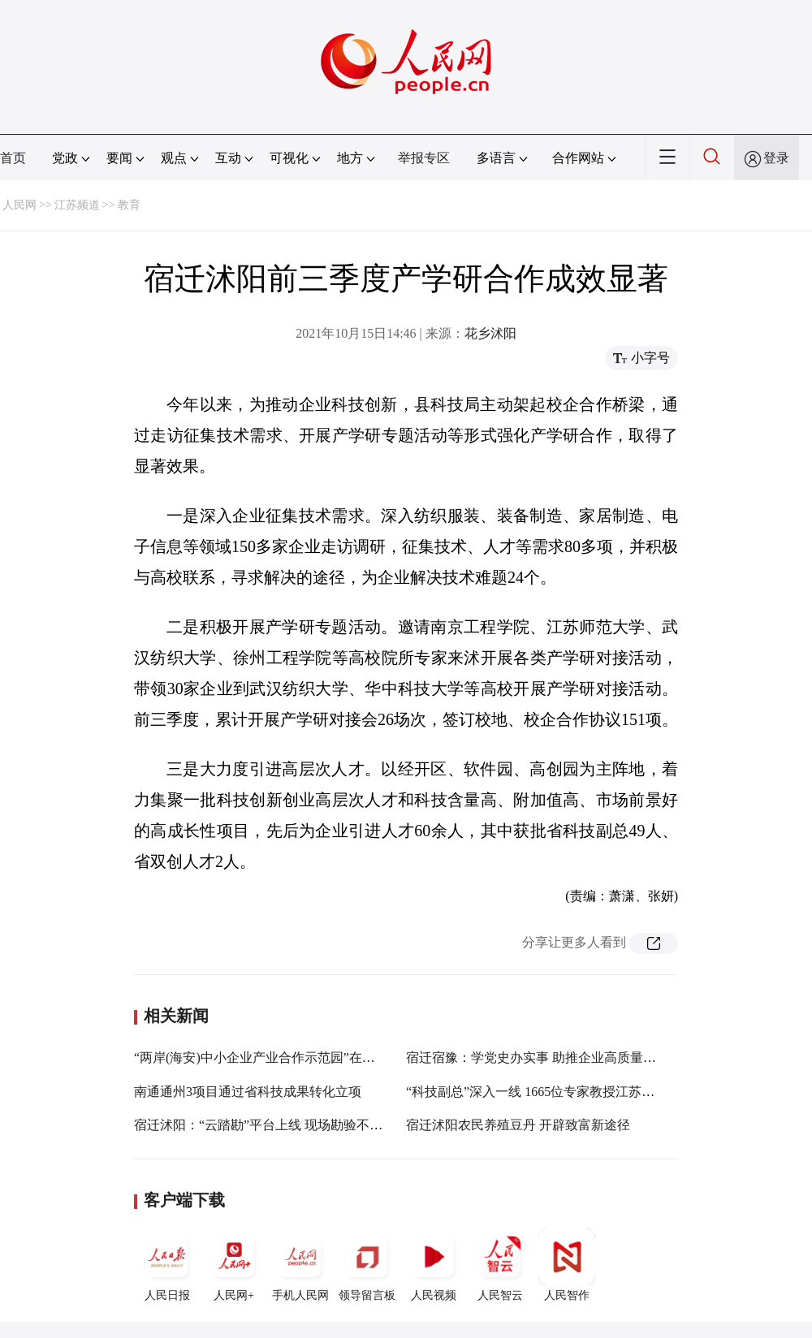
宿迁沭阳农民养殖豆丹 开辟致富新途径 (518, 1125)
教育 (129, 205)
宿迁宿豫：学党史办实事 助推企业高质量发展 (537, 1057)
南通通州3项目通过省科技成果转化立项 (247, 1091)
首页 (13, 158)
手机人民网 (300, 1264)
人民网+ (233, 1264)
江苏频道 (77, 205)
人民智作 (566, 1264)
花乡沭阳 (490, 333)
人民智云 (500, 1264)
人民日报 (167, 1264)
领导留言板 (367, 1264)
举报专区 (424, 158)
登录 (776, 158)
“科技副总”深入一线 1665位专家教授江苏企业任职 (549, 1091)
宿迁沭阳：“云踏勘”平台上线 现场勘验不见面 (264, 1125)
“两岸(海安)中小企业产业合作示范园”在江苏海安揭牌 (287, 1057)
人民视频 (433, 1264)
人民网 (19, 205)
